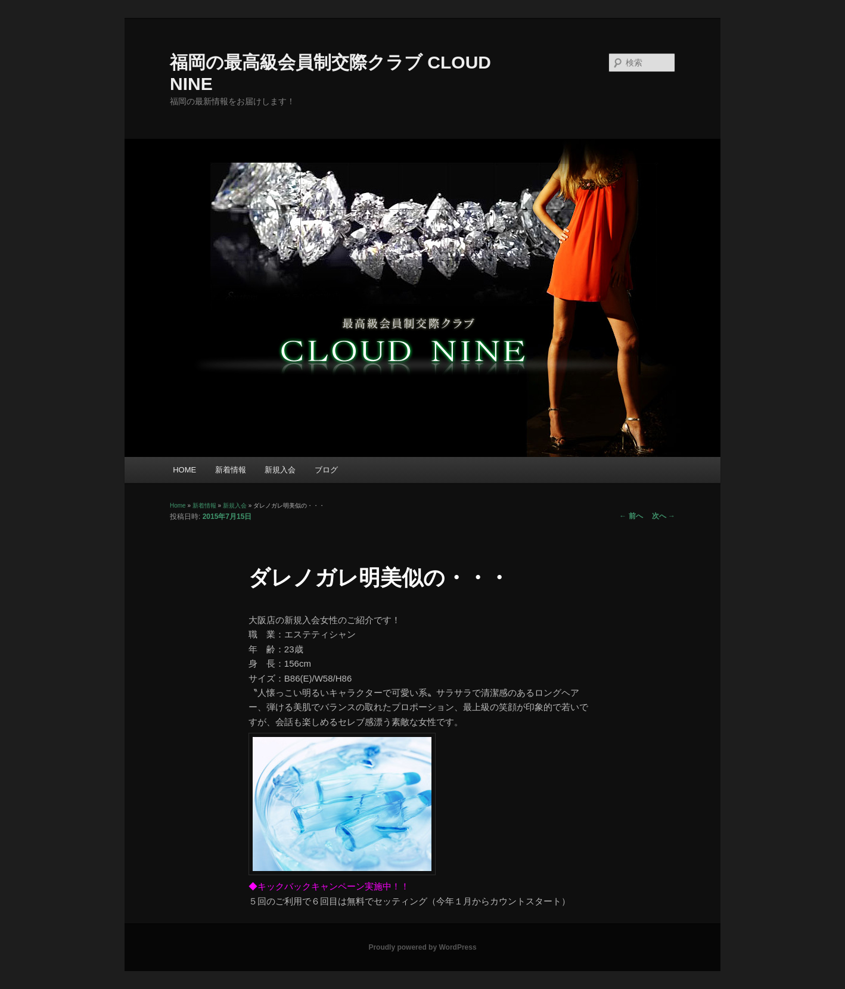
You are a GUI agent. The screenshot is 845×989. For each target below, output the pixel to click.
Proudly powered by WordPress (422, 947)
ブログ (326, 469)
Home (178, 505)
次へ (663, 516)
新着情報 (230, 469)
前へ (630, 516)
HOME (184, 469)
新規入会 (280, 469)
